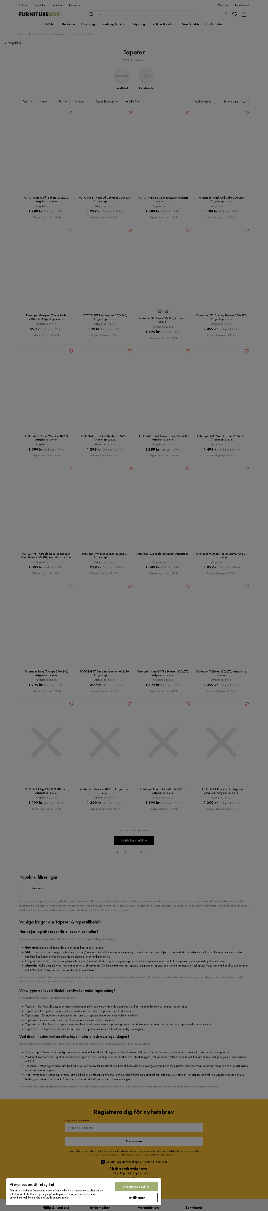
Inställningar (136, 1197)
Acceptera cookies (136, 1187)
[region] (83, 1191)
